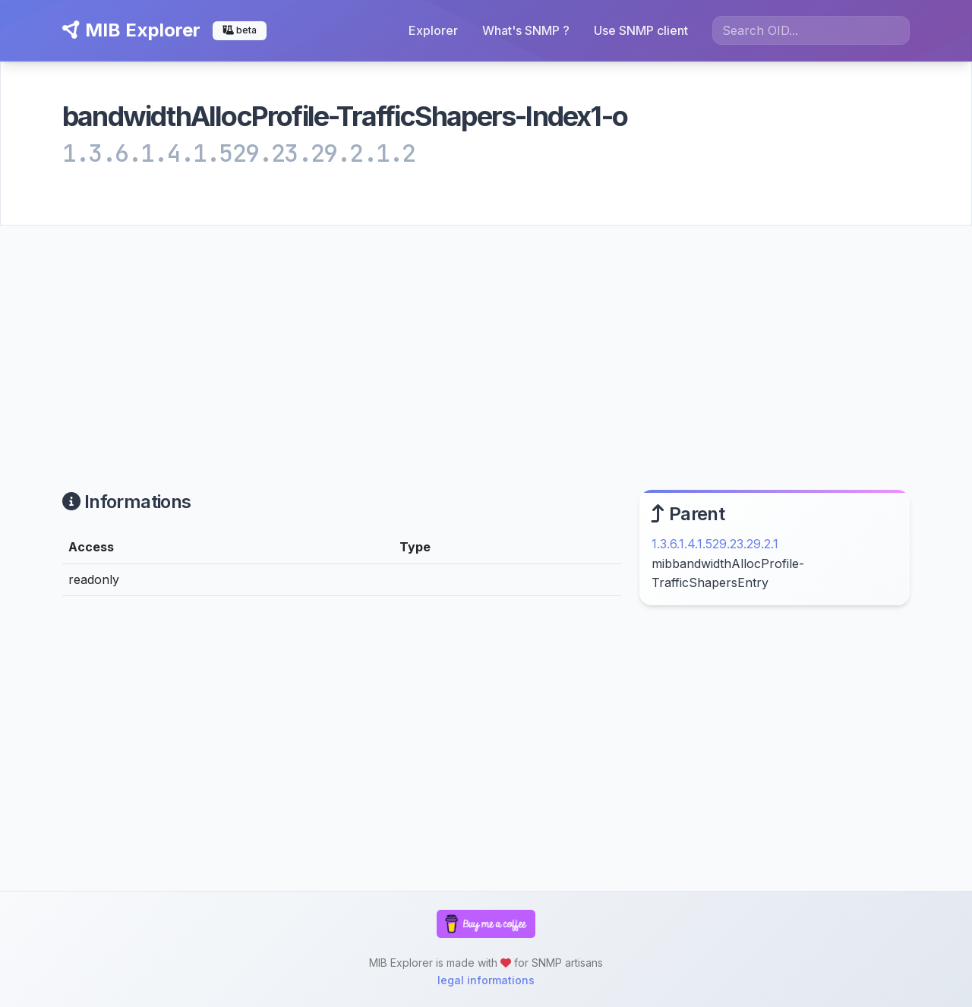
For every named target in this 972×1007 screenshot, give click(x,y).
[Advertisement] (486, 339)
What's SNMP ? (526, 30)
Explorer (433, 30)
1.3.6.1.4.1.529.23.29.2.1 (715, 543)
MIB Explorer (131, 30)
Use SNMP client (641, 30)
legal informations (486, 980)
